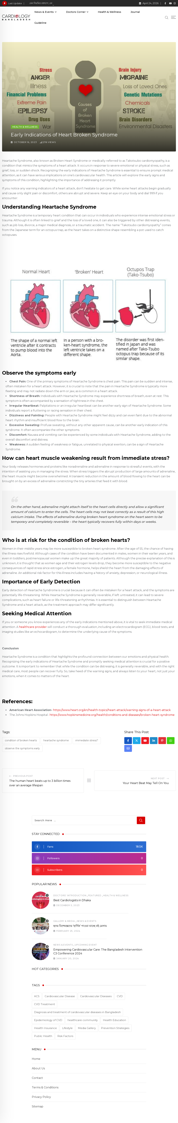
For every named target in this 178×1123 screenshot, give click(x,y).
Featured (94, 895)
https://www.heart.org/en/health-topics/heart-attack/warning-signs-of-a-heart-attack (112, 710)
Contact (37, 1078)
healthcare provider (33, 627)
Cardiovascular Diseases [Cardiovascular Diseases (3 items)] (96, 996)
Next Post (158, 778)
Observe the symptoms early (22, 748)
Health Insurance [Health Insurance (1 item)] (45, 1028)
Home (36, 1059)
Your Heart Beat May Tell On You (146, 783)
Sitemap (37, 1106)
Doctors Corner (76, 12)
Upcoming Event (86, 944)
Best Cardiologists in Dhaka (72, 900)
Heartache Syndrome (56, 740)
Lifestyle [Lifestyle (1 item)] (67, 1028)
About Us (38, 1068)
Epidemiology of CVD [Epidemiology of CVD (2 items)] (48, 1020)
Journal (135, 12)
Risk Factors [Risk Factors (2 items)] (65, 1036)
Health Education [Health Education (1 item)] (114, 1020)
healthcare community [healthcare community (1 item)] (82, 1020)
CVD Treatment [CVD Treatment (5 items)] (44, 1004)
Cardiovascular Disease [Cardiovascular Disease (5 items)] (60, 996)
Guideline (40, 22)
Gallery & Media (64, 921)
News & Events (44, 12)
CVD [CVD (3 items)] (120, 996)
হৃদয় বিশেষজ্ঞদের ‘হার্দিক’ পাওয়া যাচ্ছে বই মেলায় (80, 926)
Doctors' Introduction (69, 895)
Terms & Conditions (45, 1087)
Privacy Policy (41, 1097)
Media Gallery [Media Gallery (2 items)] (87, 1028)
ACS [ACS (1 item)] (36, 996)
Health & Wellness (109, 12)
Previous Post (23, 776)
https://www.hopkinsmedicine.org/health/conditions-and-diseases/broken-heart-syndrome (112, 715)
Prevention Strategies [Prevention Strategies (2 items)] (115, 1028)
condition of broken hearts (21, 740)
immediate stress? (86, 740)
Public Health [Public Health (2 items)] (43, 1036)
